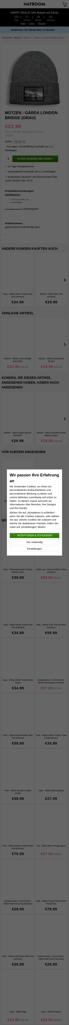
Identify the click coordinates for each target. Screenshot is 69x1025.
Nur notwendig (34, 542)
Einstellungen (34, 548)
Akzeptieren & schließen (34, 535)
